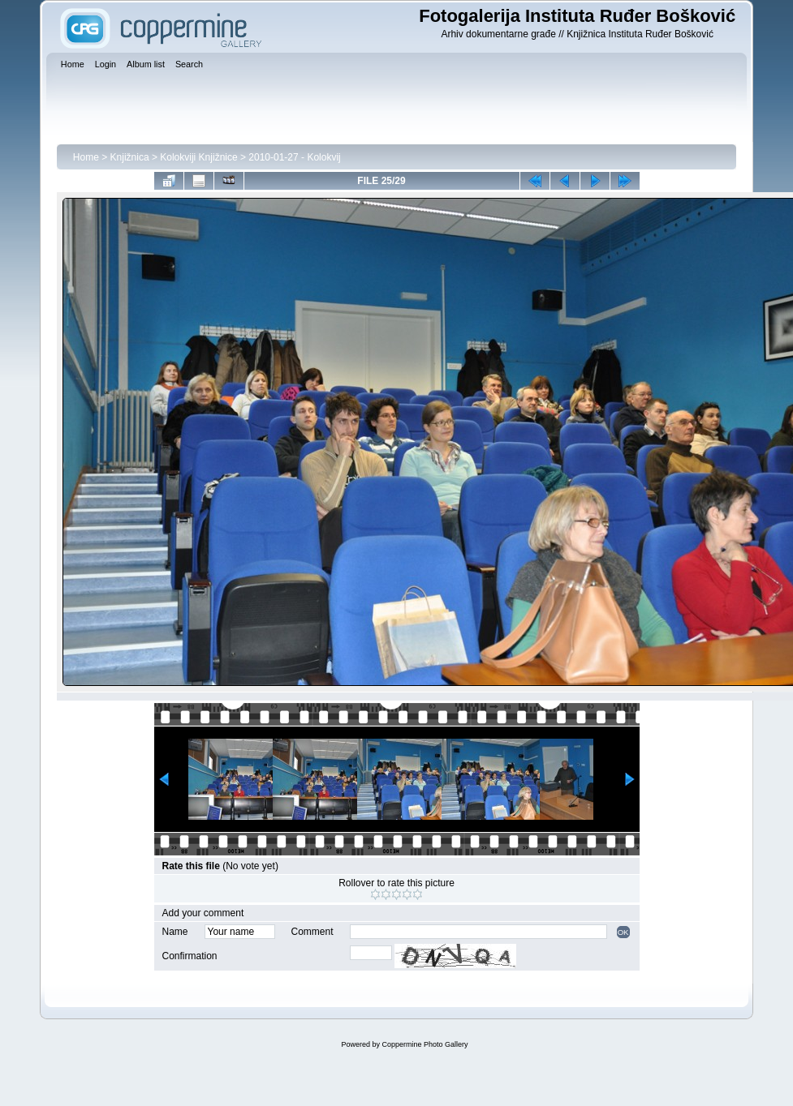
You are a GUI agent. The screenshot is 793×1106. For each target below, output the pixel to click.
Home (86, 157)
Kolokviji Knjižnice (198, 157)
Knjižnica (129, 157)
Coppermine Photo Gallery (424, 1044)
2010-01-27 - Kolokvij (294, 157)
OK (623, 932)
